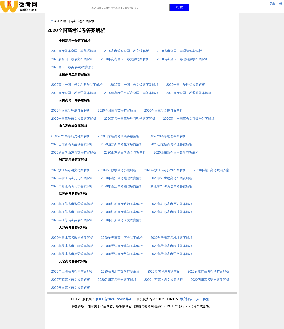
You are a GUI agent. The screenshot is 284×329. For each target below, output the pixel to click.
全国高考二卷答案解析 (74, 74)
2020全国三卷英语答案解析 (117, 110)
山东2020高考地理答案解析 (166, 136)
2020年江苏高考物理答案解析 (171, 212)
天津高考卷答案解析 (73, 227)
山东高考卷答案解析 (73, 126)
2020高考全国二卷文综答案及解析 (134, 84)
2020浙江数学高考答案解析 (117, 170)
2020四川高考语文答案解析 (210, 279)
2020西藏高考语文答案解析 (70, 279)
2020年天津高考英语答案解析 (72, 254)
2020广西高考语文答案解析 (163, 279)
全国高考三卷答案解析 (74, 100)
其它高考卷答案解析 (73, 261)
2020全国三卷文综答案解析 (163, 110)
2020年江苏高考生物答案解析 (72, 212)
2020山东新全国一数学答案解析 (176, 152)
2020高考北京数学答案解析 (120, 271)
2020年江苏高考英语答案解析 (72, 220)
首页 (50, 21)
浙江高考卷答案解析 (73, 159)
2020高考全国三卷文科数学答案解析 (188, 118)
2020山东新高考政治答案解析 (119, 136)
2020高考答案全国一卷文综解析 (126, 51)
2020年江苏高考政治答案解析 (122, 204)
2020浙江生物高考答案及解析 (171, 178)
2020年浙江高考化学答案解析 (72, 186)
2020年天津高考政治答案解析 (72, 237)
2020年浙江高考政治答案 (211, 170)
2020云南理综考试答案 (163, 271)
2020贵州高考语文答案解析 (117, 279)
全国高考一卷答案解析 (74, 40)
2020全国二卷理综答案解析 (185, 84)
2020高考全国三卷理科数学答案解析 (129, 118)
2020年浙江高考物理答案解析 (122, 186)
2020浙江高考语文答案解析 (70, 170)
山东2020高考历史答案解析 (70, 136)
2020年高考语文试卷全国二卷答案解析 (131, 93)
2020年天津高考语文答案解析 (171, 254)
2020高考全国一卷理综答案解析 (179, 51)
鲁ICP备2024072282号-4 (113, 299)
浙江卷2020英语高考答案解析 (171, 186)
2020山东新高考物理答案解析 (171, 144)
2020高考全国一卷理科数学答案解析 (182, 59)
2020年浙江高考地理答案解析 (122, 178)
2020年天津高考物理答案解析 (171, 245)
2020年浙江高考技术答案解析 (165, 170)
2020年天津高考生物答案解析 (72, 245)
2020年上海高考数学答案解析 (72, 271)
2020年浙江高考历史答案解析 (72, 178)
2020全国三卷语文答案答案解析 (73, 118)
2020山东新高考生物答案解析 (72, 144)
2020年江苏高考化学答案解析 (122, 212)
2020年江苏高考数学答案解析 (72, 204)
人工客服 (202, 299)
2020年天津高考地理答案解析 (171, 237)
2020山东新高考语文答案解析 (125, 152)
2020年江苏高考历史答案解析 (171, 204)
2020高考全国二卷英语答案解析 (73, 93)
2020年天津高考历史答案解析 (122, 237)
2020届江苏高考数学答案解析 (208, 271)
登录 (272, 3)
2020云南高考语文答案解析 (70, 287)
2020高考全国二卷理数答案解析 (188, 93)
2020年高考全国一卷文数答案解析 (125, 59)
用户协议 (186, 299)
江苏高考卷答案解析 (73, 193)
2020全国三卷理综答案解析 (70, 110)
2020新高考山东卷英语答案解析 (73, 152)
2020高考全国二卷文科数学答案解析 (77, 84)
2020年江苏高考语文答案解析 (122, 220)
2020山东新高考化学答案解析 (122, 144)
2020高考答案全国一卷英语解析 (73, 51)
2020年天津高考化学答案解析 (122, 245)
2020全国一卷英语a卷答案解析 (73, 67)
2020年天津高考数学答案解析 (122, 254)
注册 (279, 3)
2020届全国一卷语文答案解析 (72, 59)
